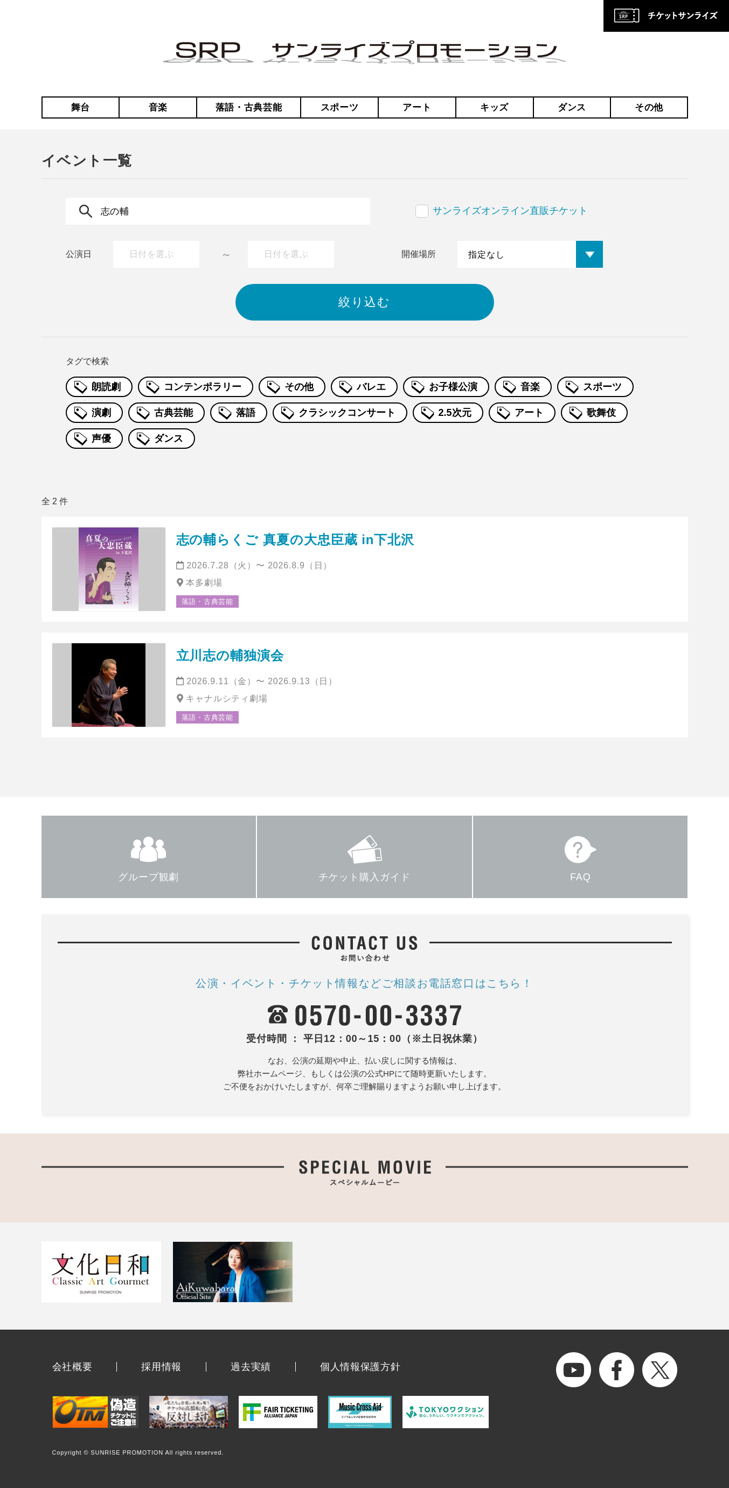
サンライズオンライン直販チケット (510, 210)
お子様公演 (453, 386)
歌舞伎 (601, 412)
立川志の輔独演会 (230, 655)
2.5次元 (455, 412)
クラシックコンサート (346, 412)
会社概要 (72, 1366)
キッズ (494, 107)
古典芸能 (173, 412)
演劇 (101, 412)
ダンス (572, 107)
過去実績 (251, 1366)
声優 (101, 438)
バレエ (371, 386)
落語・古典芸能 (249, 107)
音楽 (158, 107)
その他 (649, 107)
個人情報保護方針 (360, 1366)
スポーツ (340, 107)
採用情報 (161, 1366)
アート (416, 107)
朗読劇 (106, 386)
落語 (245, 412)
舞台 (80, 107)
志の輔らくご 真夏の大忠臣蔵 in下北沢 (295, 539)
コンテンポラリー (202, 386)
